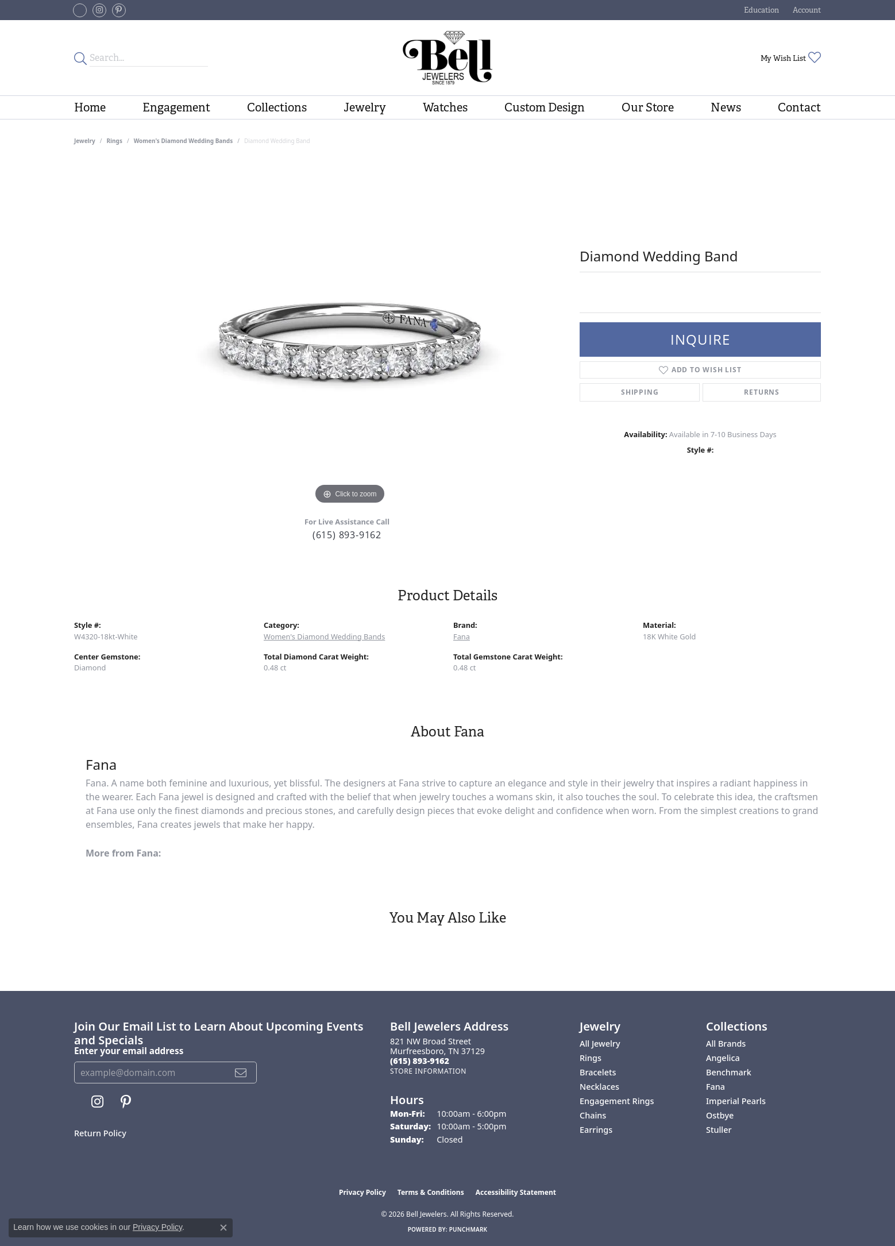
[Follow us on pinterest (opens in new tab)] (119, 10)
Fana (461, 636)
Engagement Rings (617, 1100)
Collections (277, 107)
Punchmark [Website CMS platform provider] (468, 1229)
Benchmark (728, 1072)
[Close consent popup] (223, 1227)
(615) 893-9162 (347, 535)
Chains (593, 1115)
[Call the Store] (419, 1060)
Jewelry (365, 107)
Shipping (639, 392)
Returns (762, 392)
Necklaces (599, 1086)
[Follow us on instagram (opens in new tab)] (99, 10)
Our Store (648, 107)
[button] (760, 10)
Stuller (719, 1129)
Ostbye (720, 1115)
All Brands (726, 1043)
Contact (799, 107)
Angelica (723, 1057)
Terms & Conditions (431, 1192)
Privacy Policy (362, 1192)
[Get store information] (428, 1071)
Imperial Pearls (736, 1100)
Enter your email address (128, 1050)
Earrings (596, 1129)
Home (90, 107)
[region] (350, 335)
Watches (445, 107)
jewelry (84, 141)
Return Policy (100, 1133)
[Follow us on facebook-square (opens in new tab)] (80, 10)
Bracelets (598, 1072)
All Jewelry (600, 1043)
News (726, 107)
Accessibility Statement (516, 1192)
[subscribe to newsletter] (241, 1072)
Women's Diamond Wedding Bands (183, 141)
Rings (114, 141)
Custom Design (544, 107)
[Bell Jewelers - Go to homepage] (447, 57)
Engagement (176, 107)
